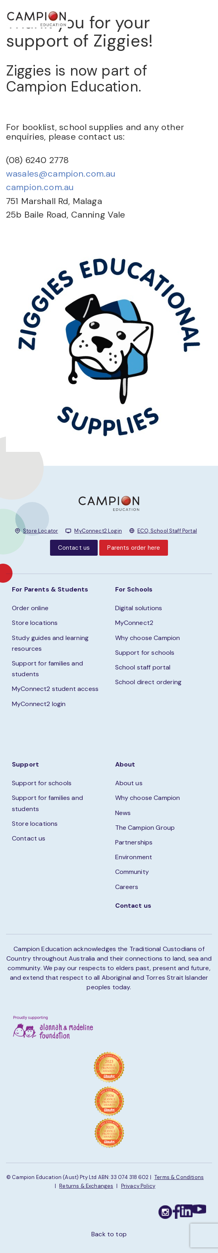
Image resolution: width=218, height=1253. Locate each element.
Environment (133, 857)
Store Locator (40, 530)
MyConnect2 (134, 623)
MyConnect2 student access (55, 689)
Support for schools (145, 652)
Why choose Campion (147, 638)
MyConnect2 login (39, 704)
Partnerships (134, 842)
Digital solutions (138, 608)
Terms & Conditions (179, 1177)
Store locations (35, 623)
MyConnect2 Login (98, 530)
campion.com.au (39, 187)
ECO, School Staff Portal (167, 530)
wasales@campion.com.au (61, 173)
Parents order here (133, 548)
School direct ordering (148, 682)
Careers (127, 887)
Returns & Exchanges (86, 1186)
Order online (30, 608)
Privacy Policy (138, 1186)
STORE (130, 16)
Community (132, 872)
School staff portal (143, 667)
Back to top (109, 1234)
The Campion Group (145, 827)
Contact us (74, 548)
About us (129, 783)
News (123, 813)
